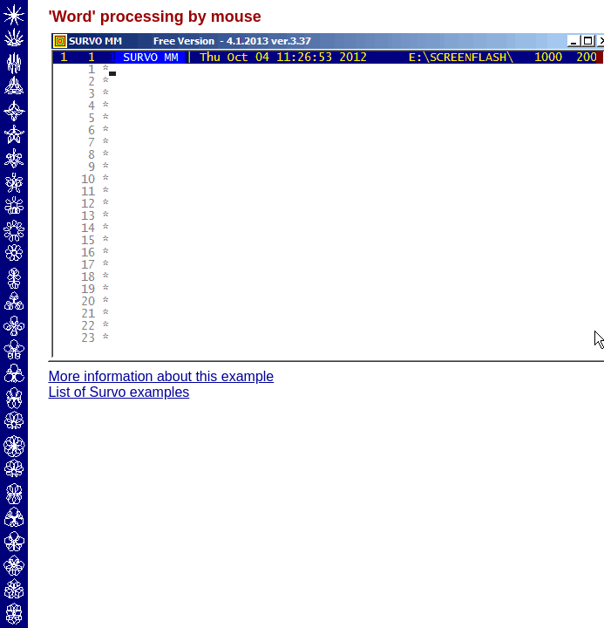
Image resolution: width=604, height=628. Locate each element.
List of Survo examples (118, 392)
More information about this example (161, 376)
